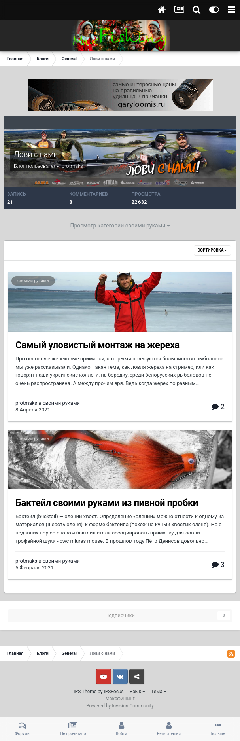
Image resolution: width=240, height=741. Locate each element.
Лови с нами (36, 154)
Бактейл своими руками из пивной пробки (106, 502)
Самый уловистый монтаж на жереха (97, 345)
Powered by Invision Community (120, 706)
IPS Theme (85, 691)
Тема (158, 691)
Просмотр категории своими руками (120, 225)
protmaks (72, 166)
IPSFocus (113, 691)
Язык (138, 691)
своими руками (33, 280)
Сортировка (212, 250)
